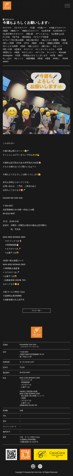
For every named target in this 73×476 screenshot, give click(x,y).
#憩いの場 (7, 50)
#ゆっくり (18, 60)
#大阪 (32, 29)
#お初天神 (45, 32)
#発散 (16, 53)
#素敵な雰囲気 (53, 44)
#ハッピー (51, 53)
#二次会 (6, 38)
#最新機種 (30, 60)
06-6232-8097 (25, 373)
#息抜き (17, 50)
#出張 (52, 57)
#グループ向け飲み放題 (13, 41)
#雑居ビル (7, 53)
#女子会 (15, 38)
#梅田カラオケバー (30, 32)
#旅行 (60, 57)
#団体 (47, 60)
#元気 (17, 57)
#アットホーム (42, 35)
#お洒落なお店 (57, 35)
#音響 (59, 50)
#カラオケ (7, 29)
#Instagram (8, 57)
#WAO (6, 63)
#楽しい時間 (8, 44)
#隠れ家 (29, 35)
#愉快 (34, 44)
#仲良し (56, 60)
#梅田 (5, 32)
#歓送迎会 (26, 38)
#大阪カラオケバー (57, 29)
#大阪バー (42, 29)
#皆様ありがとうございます (35, 57)
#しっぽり (7, 60)
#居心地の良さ (32, 41)
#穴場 (65, 44)
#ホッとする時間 (10, 47)
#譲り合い (45, 47)
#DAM (65, 60)
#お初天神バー (59, 32)
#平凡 (26, 44)
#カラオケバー (20, 29)
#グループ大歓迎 (41, 38)
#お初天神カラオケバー (13, 35)
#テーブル (40, 53)
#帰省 (40, 60)
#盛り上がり (33, 47)
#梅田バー (15, 32)
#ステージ (28, 50)
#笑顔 (22, 47)
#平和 (18, 44)
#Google (62, 53)
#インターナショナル (45, 50)
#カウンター (27, 53)
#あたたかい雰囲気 (50, 41)
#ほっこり (57, 47)
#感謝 (63, 41)
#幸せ (41, 44)
